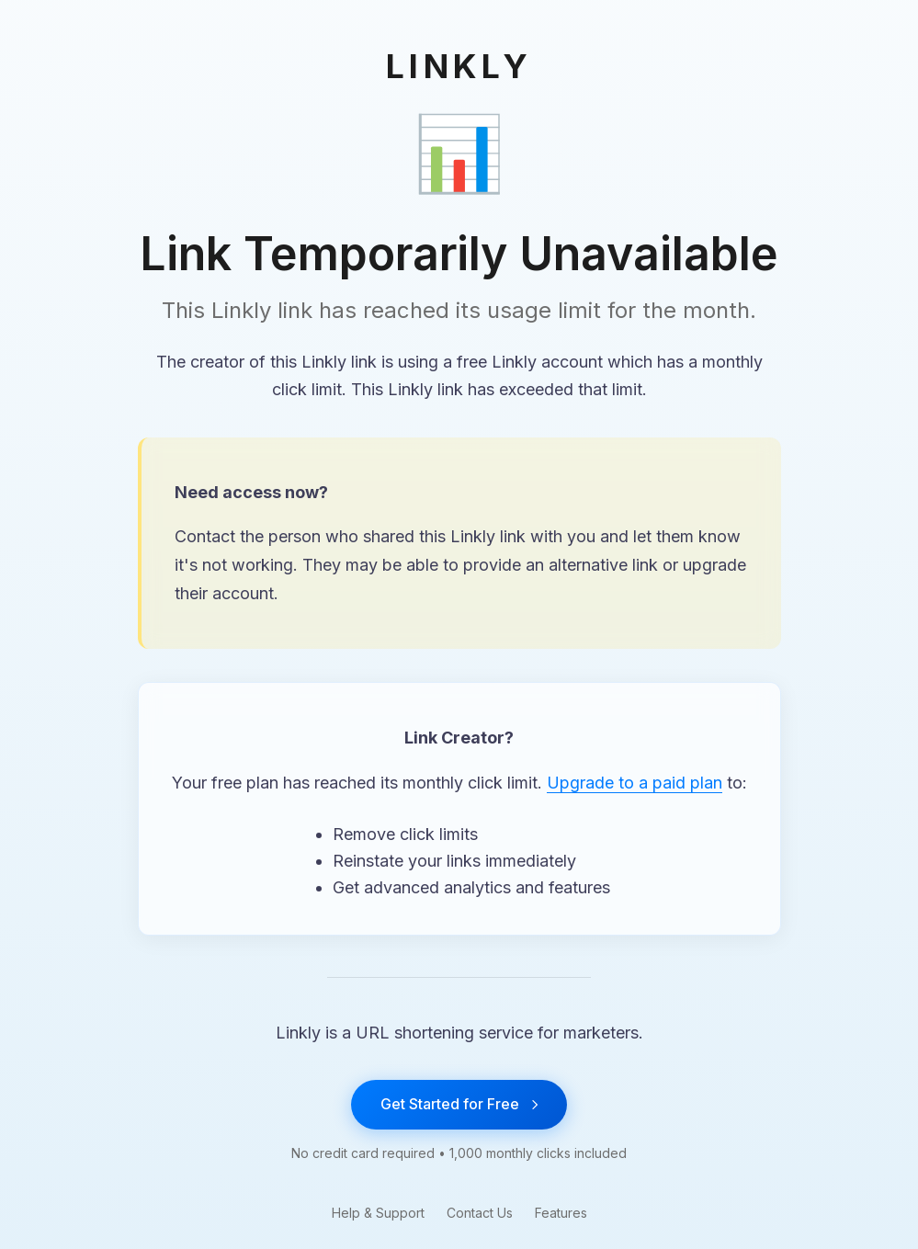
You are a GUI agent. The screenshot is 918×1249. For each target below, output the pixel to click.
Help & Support (378, 1213)
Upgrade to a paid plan (634, 782)
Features (561, 1213)
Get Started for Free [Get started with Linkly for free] (459, 1104)
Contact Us (480, 1213)
